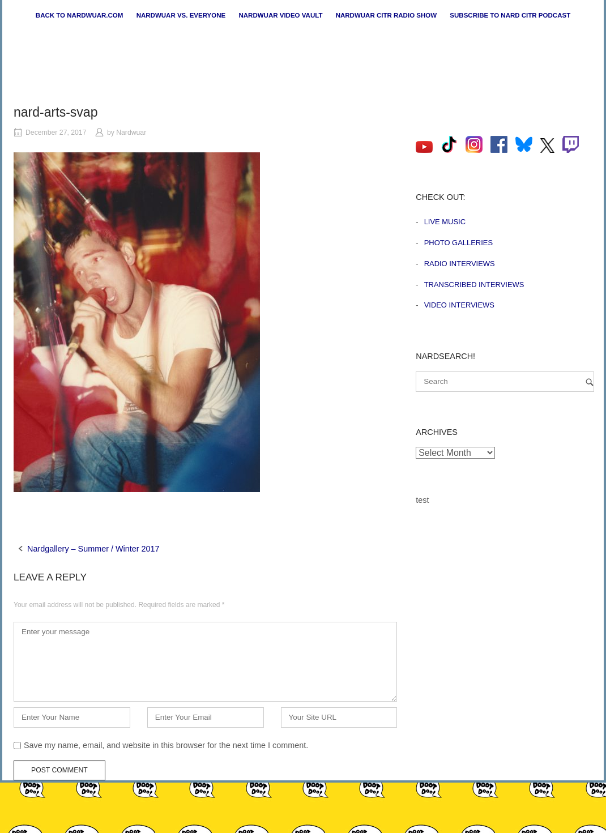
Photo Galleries (458, 242)
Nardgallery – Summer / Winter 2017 (93, 548)
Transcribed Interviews (474, 284)
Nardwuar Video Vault (280, 15)
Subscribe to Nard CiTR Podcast (510, 15)
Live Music (445, 221)
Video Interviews (459, 305)
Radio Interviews (459, 263)
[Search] (589, 381)
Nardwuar (131, 132)
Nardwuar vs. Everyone (181, 15)
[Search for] (505, 381)
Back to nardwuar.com (79, 15)
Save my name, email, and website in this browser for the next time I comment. (166, 745)
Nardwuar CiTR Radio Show (386, 15)
